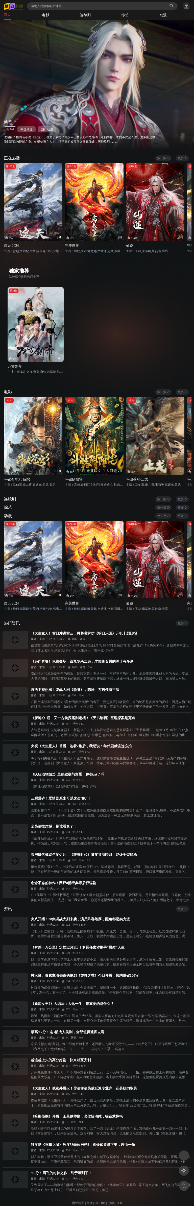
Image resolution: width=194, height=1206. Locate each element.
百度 (89, 1203)
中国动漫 (26, 129)
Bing (104, 1203)
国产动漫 (47, 129)
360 (119, 1203)
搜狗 (112, 1203)
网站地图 (78, 1203)
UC (97, 1203)
